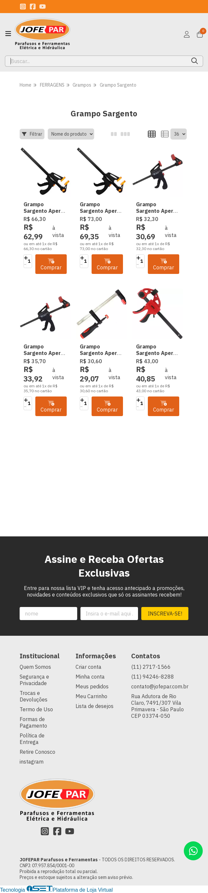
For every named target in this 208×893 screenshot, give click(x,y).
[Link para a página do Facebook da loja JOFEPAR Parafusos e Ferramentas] (32, 6)
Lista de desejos (94, 706)
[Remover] (26, 264)
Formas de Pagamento (33, 722)
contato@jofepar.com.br (159, 686)
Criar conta (88, 667)
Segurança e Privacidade (34, 679)
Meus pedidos (92, 686)
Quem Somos (35, 667)
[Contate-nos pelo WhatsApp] (193, 850)
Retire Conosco (37, 752)
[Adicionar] (26, 258)
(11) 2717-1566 (151, 667)
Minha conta (90, 676)
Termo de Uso (36, 709)
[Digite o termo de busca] (95, 61)
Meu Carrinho (91, 696)
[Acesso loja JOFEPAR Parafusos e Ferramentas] (186, 34)
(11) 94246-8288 (152, 676)
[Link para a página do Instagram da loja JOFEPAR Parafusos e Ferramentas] (23, 6)
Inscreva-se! (165, 613)
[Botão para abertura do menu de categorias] (8, 33)
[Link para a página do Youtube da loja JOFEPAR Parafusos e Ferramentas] (42, 6)
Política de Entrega (32, 738)
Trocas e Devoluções (33, 696)
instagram (31, 761)
